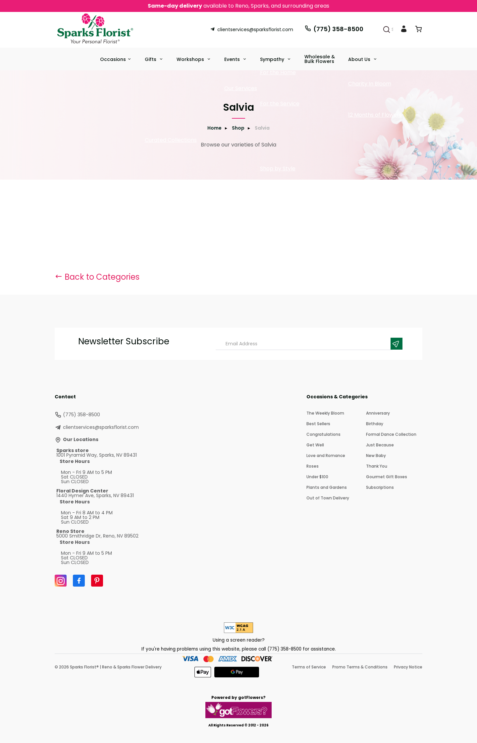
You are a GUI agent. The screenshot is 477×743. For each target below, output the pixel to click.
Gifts (151, 59)
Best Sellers (318, 424)
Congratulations (323, 434)
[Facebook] (79, 581)
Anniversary (378, 413)
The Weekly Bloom (325, 413)
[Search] (386, 29)
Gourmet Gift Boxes (386, 477)
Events (232, 59)
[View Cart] (418, 30)
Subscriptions (380, 487)
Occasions (113, 59)
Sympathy (273, 59)
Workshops (191, 59)
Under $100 (317, 477)
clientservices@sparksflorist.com (251, 29)
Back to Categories (97, 276)
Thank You (376, 466)
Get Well (315, 445)
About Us (360, 59)
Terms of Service (309, 667)
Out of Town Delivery (327, 498)
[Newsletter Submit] (396, 344)
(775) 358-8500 (333, 29)
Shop (238, 128)
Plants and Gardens (326, 487)
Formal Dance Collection (391, 434)
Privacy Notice (408, 667)
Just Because (380, 445)
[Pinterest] (97, 581)
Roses (312, 466)
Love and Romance (325, 455)
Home (214, 128)
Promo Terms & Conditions (360, 667)
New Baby (376, 455)
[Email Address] (304, 344)
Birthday (374, 424)
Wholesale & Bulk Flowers (319, 59)
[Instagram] (61, 581)
